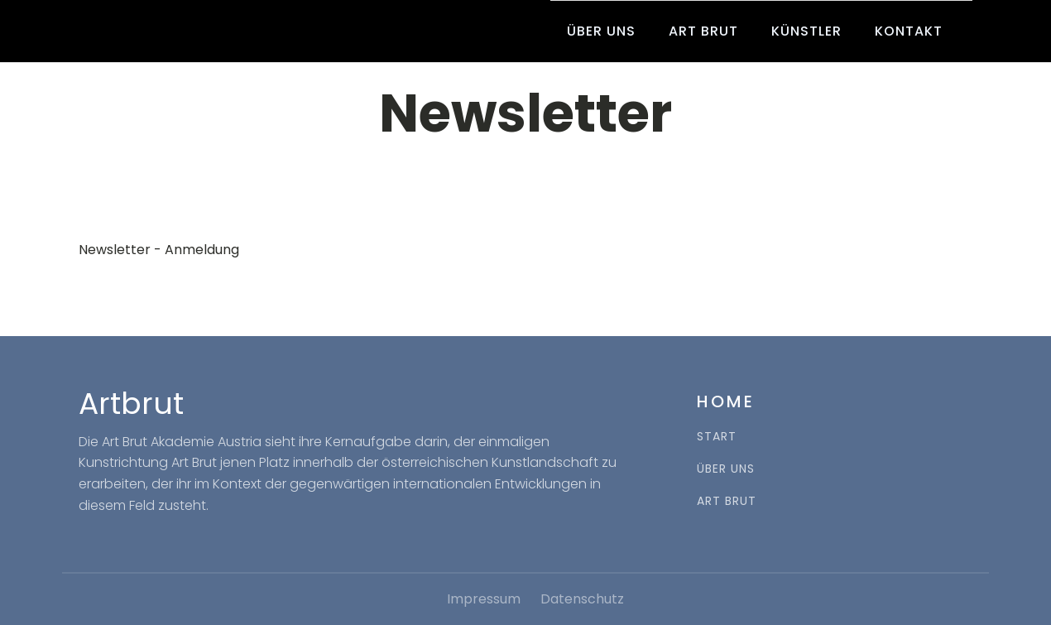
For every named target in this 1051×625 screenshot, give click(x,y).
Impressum (484, 598)
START (717, 436)
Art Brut (703, 31)
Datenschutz (582, 598)
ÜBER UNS (726, 469)
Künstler (806, 31)
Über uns (601, 31)
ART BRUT (726, 501)
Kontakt (909, 31)
